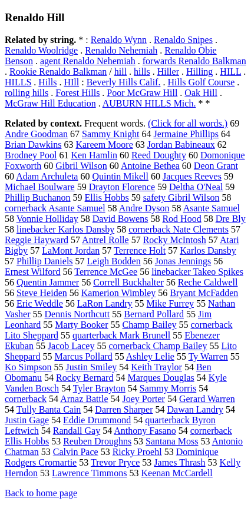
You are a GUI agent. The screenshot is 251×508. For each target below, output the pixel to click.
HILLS (18, 82)
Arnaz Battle (84, 399)
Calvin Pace (75, 452)
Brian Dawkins (33, 145)
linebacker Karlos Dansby (65, 229)
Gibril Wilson (81, 166)
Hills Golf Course (201, 82)
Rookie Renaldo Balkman (58, 72)
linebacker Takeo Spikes (197, 272)
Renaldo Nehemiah (121, 50)
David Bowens (120, 219)
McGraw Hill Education (50, 103)
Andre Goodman (36, 134)
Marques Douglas (160, 378)
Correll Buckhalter (128, 282)
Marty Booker (81, 325)
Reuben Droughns (97, 441)
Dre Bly (231, 219)
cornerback (26, 399)
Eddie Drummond (97, 420)
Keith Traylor (156, 367)
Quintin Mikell (120, 176)
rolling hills (26, 93)
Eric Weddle (39, 303)
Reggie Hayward (36, 240)
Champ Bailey (150, 325)
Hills (47, 82)
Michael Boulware (40, 187)
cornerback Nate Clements (178, 229)
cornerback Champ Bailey (157, 346)
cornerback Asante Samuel (55, 208)
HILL (230, 72)
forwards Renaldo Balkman (194, 61)
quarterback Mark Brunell (121, 335)
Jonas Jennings (183, 261)
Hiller (168, 72)
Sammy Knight (110, 134)
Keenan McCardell (177, 473)
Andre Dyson (144, 208)
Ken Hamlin (94, 155)
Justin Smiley (91, 367)
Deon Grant (216, 166)
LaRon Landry (105, 303)
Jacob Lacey (71, 346)
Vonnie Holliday (47, 219)
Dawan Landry (195, 409)
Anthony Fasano (145, 431)
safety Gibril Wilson (181, 197)
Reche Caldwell (208, 282)
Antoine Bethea (150, 166)
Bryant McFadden (204, 293)
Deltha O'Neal (196, 187)
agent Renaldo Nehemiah (88, 61)
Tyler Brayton (99, 388)
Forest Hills (77, 93)
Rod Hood (181, 219)
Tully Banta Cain (48, 409)
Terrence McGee (105, 272)
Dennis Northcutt (77, 314)
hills (142, 72)
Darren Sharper (124, 409)
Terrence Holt (140, 250)
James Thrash (179, 462)
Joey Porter (143, 399)
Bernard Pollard (154, 314)
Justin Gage (27, 420)
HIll (71, 82)
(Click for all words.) (187, 123)
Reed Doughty (158, 155)
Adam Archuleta (47, 176)
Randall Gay (76, 431)
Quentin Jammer (47, 282)
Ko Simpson (28, 367)
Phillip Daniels (44, 261)
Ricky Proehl (137, 452)
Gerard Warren (207, 399)
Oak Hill (200, 93)
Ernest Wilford (33, 272)
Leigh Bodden (114, 261)
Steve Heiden (41, 293)
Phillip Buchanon (38, 197)
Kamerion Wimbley (118, 293)
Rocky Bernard (84, 378)
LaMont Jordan (71, 250)
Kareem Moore (104, 145)
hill (120, 72)
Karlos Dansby (208, 250)
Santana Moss (172, 441)
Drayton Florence (122, 187)
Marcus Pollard (83, 356)
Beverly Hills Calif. (124, 82)
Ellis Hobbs (107, 197)
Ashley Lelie (150, 356)
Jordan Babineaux (181, 145)
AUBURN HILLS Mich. (149, 103)
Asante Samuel (211, 208)
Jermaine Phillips (186, 134)
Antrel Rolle (105, 240)
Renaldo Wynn (119, 40)
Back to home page (41, 493)
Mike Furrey (170, 303)
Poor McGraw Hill (142, 93)
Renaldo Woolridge (41, 50)
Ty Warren (208, 356)
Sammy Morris (168, 388)
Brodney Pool (31, 155)
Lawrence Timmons (89, 473)
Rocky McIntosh (174, 240)
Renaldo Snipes (183, 40)
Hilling (199, 72)
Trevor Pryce (115, 462)
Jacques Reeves (192, 176)
